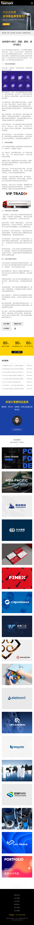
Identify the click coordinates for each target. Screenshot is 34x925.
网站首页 (17, 895)
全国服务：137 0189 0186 (17, 915)
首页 (8, 33)
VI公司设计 (6, 328)
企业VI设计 (19, 33)
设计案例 (17, 898)
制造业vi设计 (18, 324)
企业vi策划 (6, 324)
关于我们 (17, 901)
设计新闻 (17, 910)
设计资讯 (13, 33)
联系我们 (17, 904)
